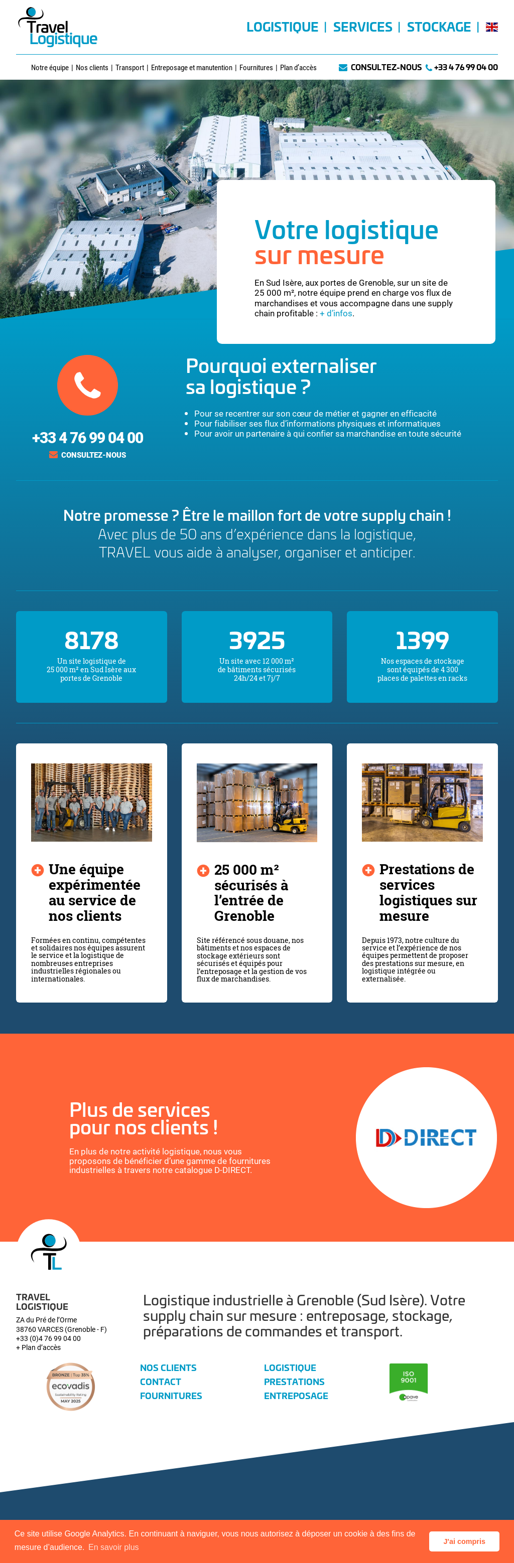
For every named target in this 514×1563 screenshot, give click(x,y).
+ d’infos (336, 313)
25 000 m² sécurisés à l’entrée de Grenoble (251, 892)
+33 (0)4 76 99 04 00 (48, 1338)
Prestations (294, 1381)
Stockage (439, 29)
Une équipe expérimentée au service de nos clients (95, 892)
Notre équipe (50, 67)
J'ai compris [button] (464, 1541)
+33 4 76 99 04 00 (466, 67)
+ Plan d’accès (38, 1347)
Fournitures (256, 67)
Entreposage (296, 1395)
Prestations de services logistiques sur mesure (428, 892)
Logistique (282, 29)
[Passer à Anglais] (489, 38)
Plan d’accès (298, 67)
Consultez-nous (386, 67)
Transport (129, 67)
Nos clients (92, 67)
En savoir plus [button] (113, 1547)
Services (363, 29)
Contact (160, 1381)
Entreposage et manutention (191, 67)
